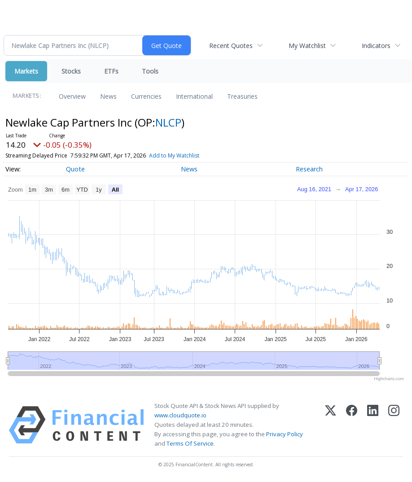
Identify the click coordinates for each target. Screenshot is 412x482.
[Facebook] (351, 425)
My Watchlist (307, 45)
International (194, 96)
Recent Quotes (231, 45)
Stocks (71, 71)
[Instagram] (394, 425)
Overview (72, 96)
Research (309, 169)
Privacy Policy (284, 434)
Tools (150, 71)
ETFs (111, 71)
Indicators (376, 45)
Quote (75, 169)
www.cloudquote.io (180, 415)
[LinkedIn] (373, 425)
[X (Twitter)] (330, 425)
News (108, 96)
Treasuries (242, 96)
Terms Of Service (190, 443)
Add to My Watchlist (174, 155)
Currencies (146, 96)
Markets (26, 71)
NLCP (168, 122)
